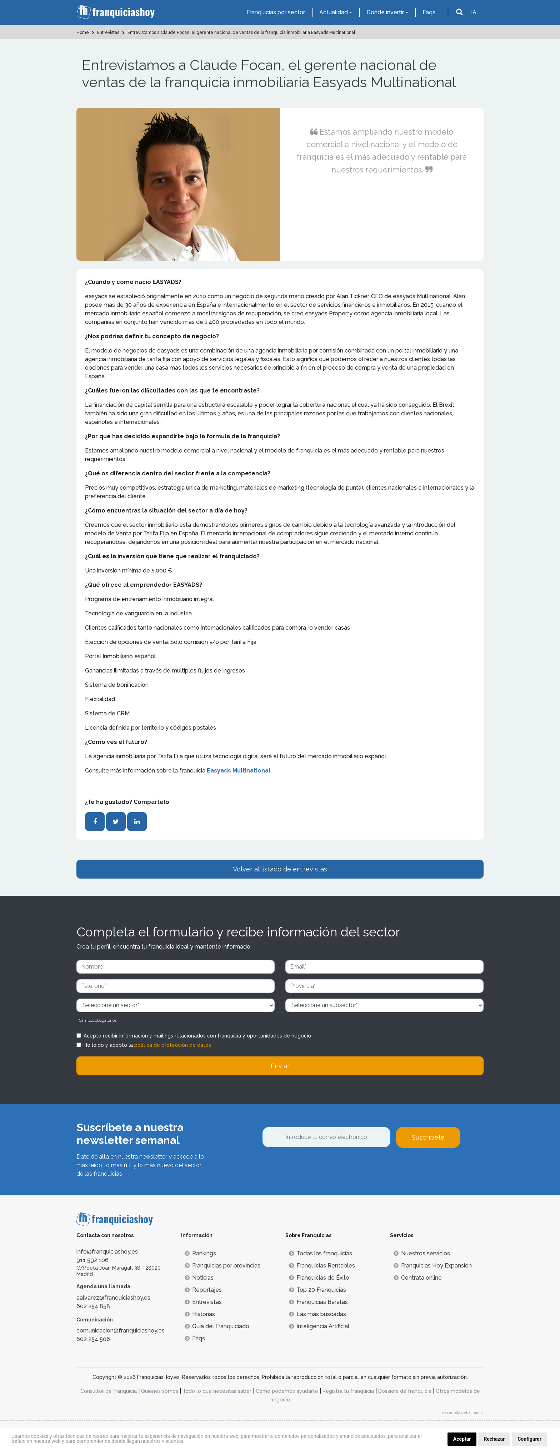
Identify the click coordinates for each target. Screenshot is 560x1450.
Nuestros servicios (422, 1253)
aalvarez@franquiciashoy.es (113, 1297)
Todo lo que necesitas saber (216, 1391)
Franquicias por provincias (222, 1265)
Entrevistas (203, 1302)
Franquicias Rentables (322, 1265)
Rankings (200, 1253)
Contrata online (418, 1277)
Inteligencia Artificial (319, 1326)
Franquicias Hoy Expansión (433, 1265)
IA (473, 12)
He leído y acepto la (147, 1045)
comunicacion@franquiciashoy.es (120, 1330)
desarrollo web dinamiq (463, 1412)
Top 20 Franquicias (317, 1289)
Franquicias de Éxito (319, 1277)
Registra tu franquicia (348, 1391)
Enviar (280, 1066)
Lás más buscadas (317, 1314)
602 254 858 (93, 1306)
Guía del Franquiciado (217, 1326)
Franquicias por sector (275, 12)
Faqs (428, 12)
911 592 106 (92, 1260)
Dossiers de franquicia (404, 1391)
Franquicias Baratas (318, 1302)
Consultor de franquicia (108, 1391)
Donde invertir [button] (385, 12)
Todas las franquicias (320, 1253)
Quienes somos (159, 1391)
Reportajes (203, 1289)
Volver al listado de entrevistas (280, 869)
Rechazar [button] (494, 1439)
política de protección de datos (172, 1045)
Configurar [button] (529, 1439)
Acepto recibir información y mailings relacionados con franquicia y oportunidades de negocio (197, 1036)
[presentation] (316, 1167)
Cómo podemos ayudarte (287, 1391)
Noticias (199, 1277)
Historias (200, 1314)
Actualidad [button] (333, 12)
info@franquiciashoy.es (107, 1251)
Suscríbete (428, 1137)
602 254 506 (93, 1339)
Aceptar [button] (462, 1439)
